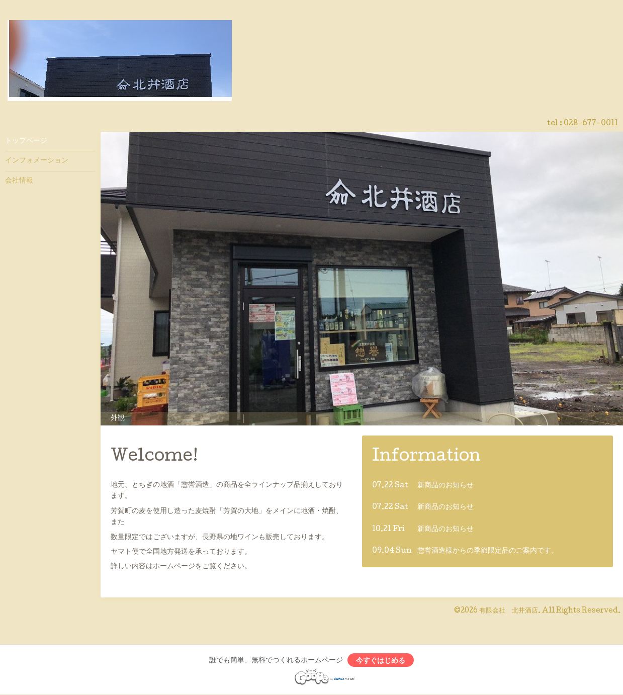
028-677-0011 (591, 124)
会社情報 (19, 181)
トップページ (26, 141)
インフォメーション (36, 161)
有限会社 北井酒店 (508, 611)
